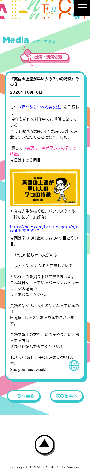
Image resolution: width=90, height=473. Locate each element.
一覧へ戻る (23, 396)
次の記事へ (66, 396)
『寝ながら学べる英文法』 (41, 107)
